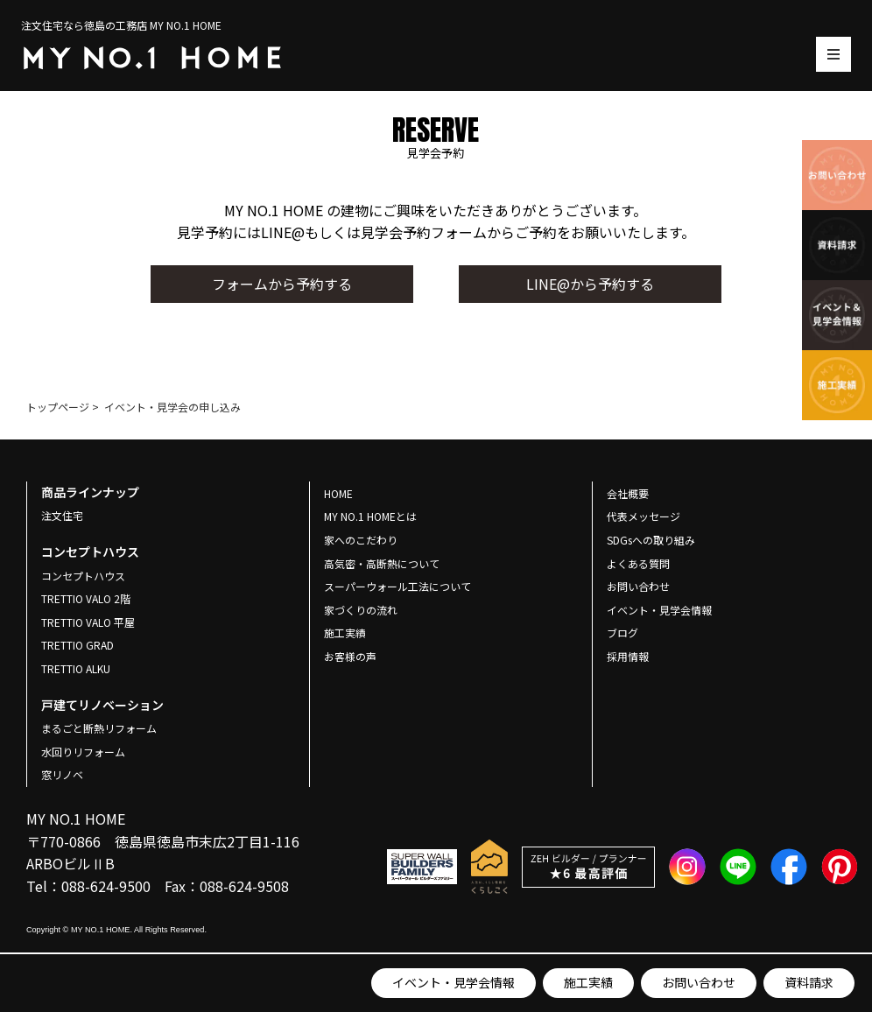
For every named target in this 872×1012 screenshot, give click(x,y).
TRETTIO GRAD (77, 644)
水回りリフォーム (83, 751)
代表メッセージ (643, 516)
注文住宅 (62, 515)
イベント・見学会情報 (453, 982)
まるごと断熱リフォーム (99, 727)
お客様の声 (350, 656)
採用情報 (628, 656)
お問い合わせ (698, 982)
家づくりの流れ (360, 609)
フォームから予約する (282, 283)
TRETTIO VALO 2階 (85, 598)
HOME (338, 493)
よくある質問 (638, 563)
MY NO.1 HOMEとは (370, 516)
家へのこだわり (360, 539)
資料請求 (808, 982)
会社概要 (628, 493)
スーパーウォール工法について (397, 586)
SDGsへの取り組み (651, 539)
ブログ (622, 632)
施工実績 (588, 982)
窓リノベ (62, 774)
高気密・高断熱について (382, 563)
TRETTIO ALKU (75, 668)
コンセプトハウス (83, 575)
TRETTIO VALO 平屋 (88, 622)
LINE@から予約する (590, 283)
